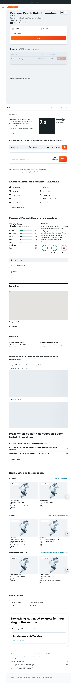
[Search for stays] (3, 16)
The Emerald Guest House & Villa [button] (49, 540)
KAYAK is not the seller (39, 662)
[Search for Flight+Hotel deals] (3, 24)
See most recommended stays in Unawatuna (54, 553)
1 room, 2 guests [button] (17, 33)
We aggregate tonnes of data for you (39, 666)
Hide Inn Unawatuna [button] (16, 576)
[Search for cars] (3, 20)
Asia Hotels (27, 678)
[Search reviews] (40, 261)
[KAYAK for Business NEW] (3, 37)
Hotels (20, 678)
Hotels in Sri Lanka (36, 678)
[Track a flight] (3, 33)
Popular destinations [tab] (32, 630)
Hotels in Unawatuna (19, 641)
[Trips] (3, 42)
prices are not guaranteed (45, 657)
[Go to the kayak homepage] (12, 7)
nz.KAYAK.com (12, 678)
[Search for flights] (3, 12)
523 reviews (22, 23)
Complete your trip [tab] (17, 630)
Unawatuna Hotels (48, 678)
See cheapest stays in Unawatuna (58, 516)
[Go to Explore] (3, 29)
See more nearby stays (61, 479)
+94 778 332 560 (15, 20)
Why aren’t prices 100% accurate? (39, 669)
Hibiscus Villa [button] (43, 501)
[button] (69, 2)
